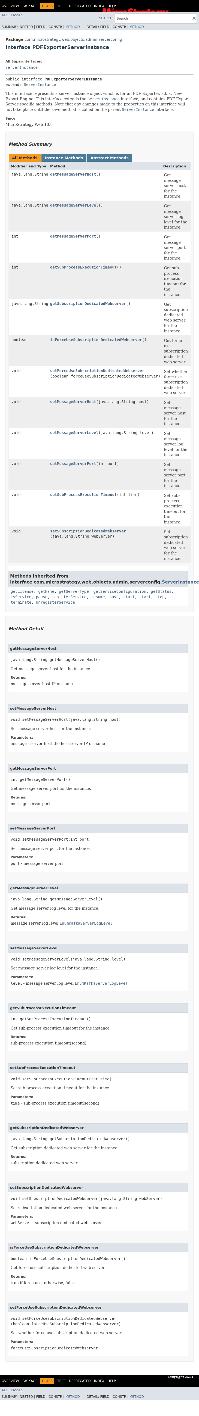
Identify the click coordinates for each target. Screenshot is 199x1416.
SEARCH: (106, 18)
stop (160, 597)
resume (98, 597)
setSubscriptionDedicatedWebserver (88, 531)
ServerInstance (21, 67)
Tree (61, 6)
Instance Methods (64, 158)
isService (21, 597)
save (114, 597)
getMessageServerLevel (74, 205)
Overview (10, 6)
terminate (21, 602)
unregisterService (55, 602)
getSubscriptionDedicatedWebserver (88, 303)
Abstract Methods (110, 158)
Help (111, 6)
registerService (69, 597)
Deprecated (80, 6)
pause (41, 597)
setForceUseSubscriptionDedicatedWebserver (97, 371)
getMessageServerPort (73, 236)
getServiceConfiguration (119, 591)
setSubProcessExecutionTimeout (83, 494)
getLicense (22, 591)
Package (29, 6)
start (129, 597)
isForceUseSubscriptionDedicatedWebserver (96, 340)
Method (72, 27)
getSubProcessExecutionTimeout (83, 267)
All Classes (12, 15)
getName (46, 591)
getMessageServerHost (73, 174)
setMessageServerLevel (74, 433)
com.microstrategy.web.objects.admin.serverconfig (73, 39)
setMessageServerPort (73, 463)
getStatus (161, 591)
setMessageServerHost (73, 402)
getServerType (74, 591)
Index (99, 6)
